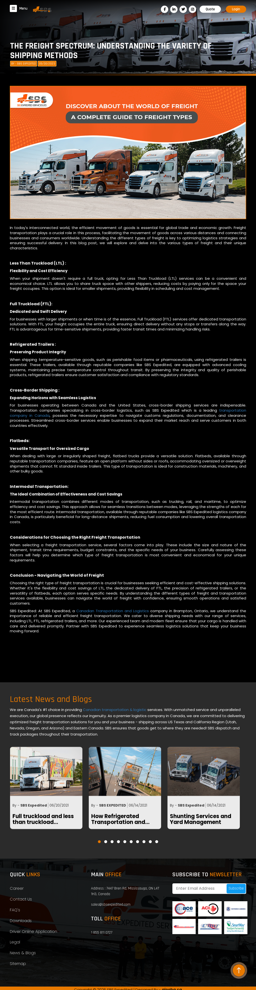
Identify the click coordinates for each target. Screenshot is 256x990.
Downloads (21, 921)
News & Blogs (23, 953)
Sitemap (18, 963)
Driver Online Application (33, 931)
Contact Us (21, 899)
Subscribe (236, 888)
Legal (15, 942)
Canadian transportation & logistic (115, 709)
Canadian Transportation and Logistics (112, 629)
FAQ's (15, 910)
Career (17, 888)
